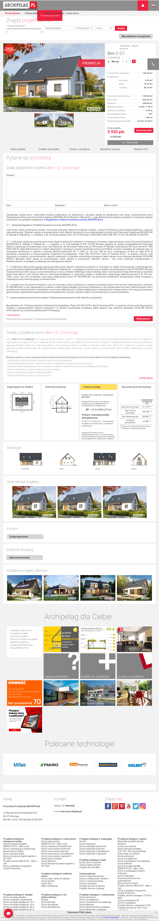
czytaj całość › (13, 315)
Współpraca (93, 15)
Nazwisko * (60, 205)
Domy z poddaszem (89, 842)
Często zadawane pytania (130, 878)
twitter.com (136, 749)
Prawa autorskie (125, 906)
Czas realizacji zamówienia (131, 904)
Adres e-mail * (111, 205)
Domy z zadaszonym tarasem (94, 821)
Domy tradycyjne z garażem (93, 796)
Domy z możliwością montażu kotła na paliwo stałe (96, 874)
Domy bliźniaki (48, 845)
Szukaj (121, 28)
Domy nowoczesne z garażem (56, 799)
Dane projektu (18, 149)
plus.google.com (115, 749)
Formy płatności (125, 896)
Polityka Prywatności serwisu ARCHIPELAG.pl (132, 890)
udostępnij (125, 45)
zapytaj (135, 45)
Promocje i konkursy (127, 861)
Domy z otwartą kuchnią (91, 823)
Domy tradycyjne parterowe (92, 789)
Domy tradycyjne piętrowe (92, 791)
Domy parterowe (87, 840)
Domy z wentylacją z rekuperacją (19, 791)
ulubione (124, 48)
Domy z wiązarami (88, 868)
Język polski (153, 6)
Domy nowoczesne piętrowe (55, 794)
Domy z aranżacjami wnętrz (131, 813)
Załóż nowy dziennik (19, 526)
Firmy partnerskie (126, 864)
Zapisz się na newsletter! (130, 880)
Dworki (82, 784)
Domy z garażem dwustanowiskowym (51, 876)
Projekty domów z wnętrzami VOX (134, 848)
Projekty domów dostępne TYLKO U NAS (135, 839)
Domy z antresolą (87, 826)
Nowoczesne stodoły (13, 794)
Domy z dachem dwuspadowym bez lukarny (18, 894)
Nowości (45, 895)
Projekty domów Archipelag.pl (20, 5)
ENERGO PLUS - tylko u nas (16, 789)
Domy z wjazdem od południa (17, 842)
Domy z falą (9, 871)
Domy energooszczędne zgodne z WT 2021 (19, 800)
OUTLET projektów (127, 845)
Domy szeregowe (49, 847)
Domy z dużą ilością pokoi (91, 819)
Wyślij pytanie (143, 318)
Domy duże (46, 826)
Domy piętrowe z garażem (92, 854)
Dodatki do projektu (49, 149)
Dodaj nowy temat (19, 505)
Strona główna (12, 13)
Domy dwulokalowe (50, 849)
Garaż (99, 28)
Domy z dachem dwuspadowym (18, 866)
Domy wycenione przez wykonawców (129, 822)
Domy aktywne (48, 803)
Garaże (44, 842)
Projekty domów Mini (89, 810)
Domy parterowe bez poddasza (94, 849)
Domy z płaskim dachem (15, 868)
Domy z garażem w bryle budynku (57, 880)
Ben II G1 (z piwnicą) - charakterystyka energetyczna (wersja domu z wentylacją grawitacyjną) (98, 423)
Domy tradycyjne (87, 786)
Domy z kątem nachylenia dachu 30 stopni (20, 879)
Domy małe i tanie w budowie (55, 821)
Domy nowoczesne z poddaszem (57, 796)
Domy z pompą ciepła (13, 796)
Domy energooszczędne (15, 786)
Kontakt (123, 15)
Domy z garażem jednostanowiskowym (52, 872)
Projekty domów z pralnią (91, 831)
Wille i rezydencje (49, 828)
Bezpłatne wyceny (110, 149)
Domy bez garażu (49, 883)
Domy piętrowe (86, 847)
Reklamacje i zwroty (127, 901)
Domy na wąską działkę (14, 840)
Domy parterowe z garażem (93, 852)
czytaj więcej (146, 377)
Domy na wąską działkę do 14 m (18, 845)
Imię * (9, 205)
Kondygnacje (83, 28)
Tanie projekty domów (90, 807)
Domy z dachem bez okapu (16, 875)
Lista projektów (32, 13)
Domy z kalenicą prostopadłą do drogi (18, 884)
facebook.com (108, 749)
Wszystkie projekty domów (131, 784)
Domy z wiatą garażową (53, 868)
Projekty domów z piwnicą (92, 828)
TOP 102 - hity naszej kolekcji (132, 794)
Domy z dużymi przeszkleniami (56, 789)
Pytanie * (10, 175)
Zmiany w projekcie (79, 149)
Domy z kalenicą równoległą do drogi (18, 889)
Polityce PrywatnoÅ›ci (111, 917)
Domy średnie (48, 823)
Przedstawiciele (125, 866)
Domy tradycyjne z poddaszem (94, 794)
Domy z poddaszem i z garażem (95, 857)
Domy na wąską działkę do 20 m (18, 852)
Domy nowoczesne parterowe (56, 791)
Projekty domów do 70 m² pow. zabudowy (133, 851)
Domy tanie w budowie (90, 805)
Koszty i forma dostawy (129, 899)
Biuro (120, 875)
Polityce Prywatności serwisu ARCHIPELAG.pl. (81, 219)
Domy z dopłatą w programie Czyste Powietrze (17, 809)
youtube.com (129, 749)
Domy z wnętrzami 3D (128, 843)
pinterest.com (122, 749)
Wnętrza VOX (141, 149)
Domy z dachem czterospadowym (20, 873)
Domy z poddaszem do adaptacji (95, 845)
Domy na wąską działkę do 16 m (18, 847)
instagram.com (142, 749)
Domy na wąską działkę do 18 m (18, 849)
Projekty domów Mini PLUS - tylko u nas (20, 804)
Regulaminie (52, 219)
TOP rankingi (85, 887)
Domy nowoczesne (50, 784)
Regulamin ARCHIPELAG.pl (130, 894)
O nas (109, 15)
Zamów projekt (144, 130)
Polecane (122, 816)
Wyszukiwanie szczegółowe (136, 36)
